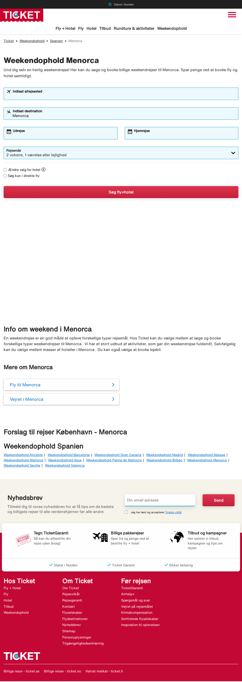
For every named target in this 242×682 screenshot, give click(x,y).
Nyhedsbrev (71, 625)
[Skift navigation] (232, 15)
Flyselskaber (72, 613)
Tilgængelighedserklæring (83, 644)
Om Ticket (70, 588)
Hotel (91, 28)
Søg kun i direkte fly (22, 176)
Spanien (56, 41)
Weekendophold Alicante (23, 455)
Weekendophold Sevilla (22, 466)
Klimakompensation (136, 613)
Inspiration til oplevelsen (140, 625)
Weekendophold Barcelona (69, 455)
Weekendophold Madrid (164, 455)
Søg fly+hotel (121, 193)
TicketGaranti (132, 588)
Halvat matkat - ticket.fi (104, 672)
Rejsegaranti (72, 601)
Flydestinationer (75, 619)
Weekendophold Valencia (65, 466)
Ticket (9, 41)
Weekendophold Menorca (207, 461)
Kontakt (68, 607)
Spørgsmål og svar (135, 601)
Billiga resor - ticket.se (21, 672)
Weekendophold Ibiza (64, 461)
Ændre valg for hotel (22, 170)
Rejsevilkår (71, 594)
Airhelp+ (128, 594)
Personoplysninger (76, 638)
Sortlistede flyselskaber (139, 619)
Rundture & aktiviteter (134, 28)
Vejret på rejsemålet (137, 607)
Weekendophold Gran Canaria (117, 455)
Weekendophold (172, 28)
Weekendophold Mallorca (23, 461)
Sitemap (68, 631)
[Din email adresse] (160, 501)
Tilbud (105, 28)
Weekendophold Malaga (206, 455)
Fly (81, 28)
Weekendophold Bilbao (164, 461)
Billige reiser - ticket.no (62, 672)
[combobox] (124, 97)
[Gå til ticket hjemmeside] (21, 15)
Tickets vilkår (173, 513)
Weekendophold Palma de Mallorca (114, 461)
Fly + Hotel (65, 28)
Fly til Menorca (25, 385)
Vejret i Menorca (26, 400)
